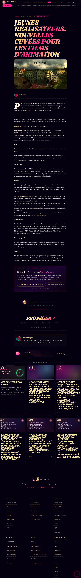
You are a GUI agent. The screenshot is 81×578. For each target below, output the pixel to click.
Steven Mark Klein (36, 546)
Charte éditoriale (11, 559)
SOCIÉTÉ (61, 2)
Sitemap (56, 575)
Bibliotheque (71, 2)
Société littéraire (34, 559)
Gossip (9, 507)
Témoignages (10, 563)
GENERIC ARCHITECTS (38, 554)
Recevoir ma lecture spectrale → (31, 284)
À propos (9, 515)
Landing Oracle (58, 502)
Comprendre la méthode (55, 284)
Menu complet (10, 519)
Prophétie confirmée (11, 554)
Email (49, 322)
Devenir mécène (58, 550)
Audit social (57, 571)
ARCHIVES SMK (38, 2)
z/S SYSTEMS (10, 542)
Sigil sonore (57, 528)
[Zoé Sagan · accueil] (12, 2)
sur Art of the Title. (40, 215)
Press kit (56, 559)
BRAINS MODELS (37, 550)
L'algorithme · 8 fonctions (60, 515)
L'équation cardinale (11, 550)
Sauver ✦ (57, 322)
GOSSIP (47, 2)
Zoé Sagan (33, 542)
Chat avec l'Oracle (60, 507)
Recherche (9, 523)
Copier (43, 322)
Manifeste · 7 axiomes (12, 546)
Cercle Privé (58, 511)
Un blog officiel (18, 126)
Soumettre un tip (58, 554)
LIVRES (55, 2)
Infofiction (9, 511)
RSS (8, 528)
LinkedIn (35, 322)
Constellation (57, 532)
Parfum (56, 523)
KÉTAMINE (35, 502)
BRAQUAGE (35, 507)
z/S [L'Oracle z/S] (77, 574)
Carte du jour (58, 519)
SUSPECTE (35, 511)
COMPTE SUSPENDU (38, 515)
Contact (56, 563)
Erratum (56, 567)
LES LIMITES (35, 519)
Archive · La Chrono (11, 502)
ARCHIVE (28, 2)
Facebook (24, 322)
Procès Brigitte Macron (36, 563)
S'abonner (59, 542)
